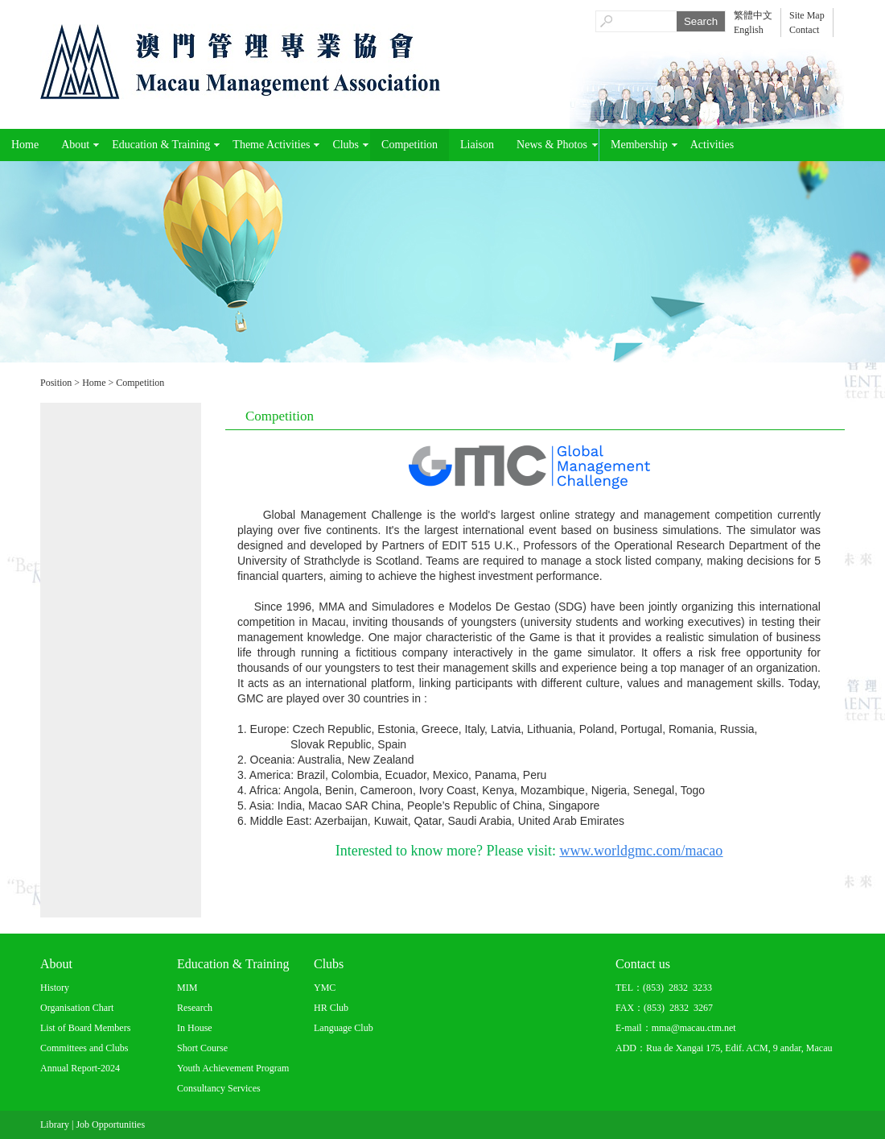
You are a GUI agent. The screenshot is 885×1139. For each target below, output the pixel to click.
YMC (324, 987)
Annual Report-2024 (80, 1068)
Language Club (343, 1027)
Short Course (202, 1048)
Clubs (345, 145)
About (75, 145)
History (54, 987)
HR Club (331, 1007)
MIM (187, 987)
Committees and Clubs (84, 1048)
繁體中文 (753, 15)
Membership (639, 145)
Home (25, 145)
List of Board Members (85, 1027)
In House (194, 1027)
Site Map (807, 15)
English (749, 29)
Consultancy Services (219, 1088)
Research (194, 1007)
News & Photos (552, 145)
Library (54, 1124)
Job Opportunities (110, 1124)
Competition (409, 145)
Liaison (477, 145)
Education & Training (161, 145)
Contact (804, 29)
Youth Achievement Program (233, 1068)
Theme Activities (271, 145)
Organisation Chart (76, 1007)
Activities (712, 145)
